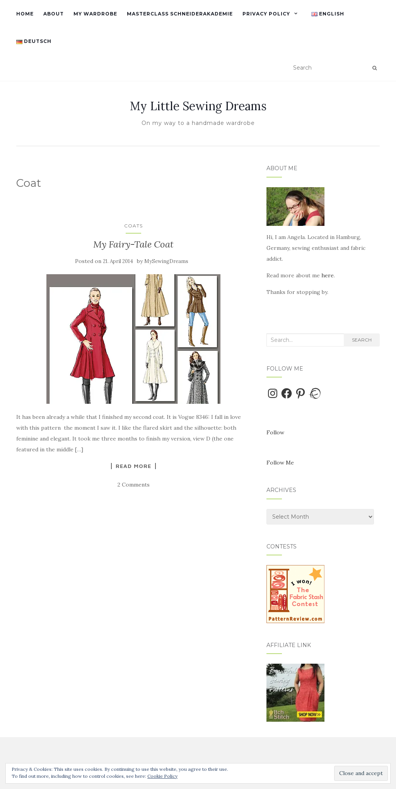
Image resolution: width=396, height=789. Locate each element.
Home (25, 14)
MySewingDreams (166, 261)
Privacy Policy (266, 14)
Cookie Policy (162, 776)
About (53, 14)
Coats (133, 226)
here (327, 275)
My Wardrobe (95, 14)
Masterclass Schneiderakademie (180, 14)
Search (362, 340)
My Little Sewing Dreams (198, 106)
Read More (133, 466)
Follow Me (280, 462)
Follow (275, 432)
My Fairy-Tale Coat (133, 244)
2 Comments (134, 484)
